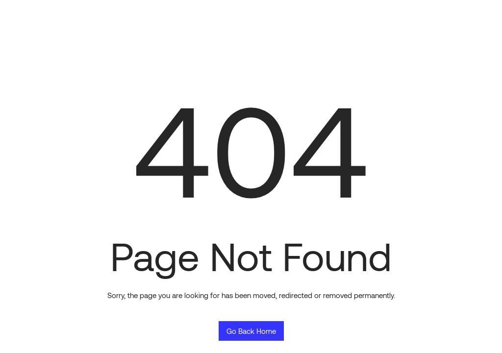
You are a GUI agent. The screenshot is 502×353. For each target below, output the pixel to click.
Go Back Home (251, 331)
